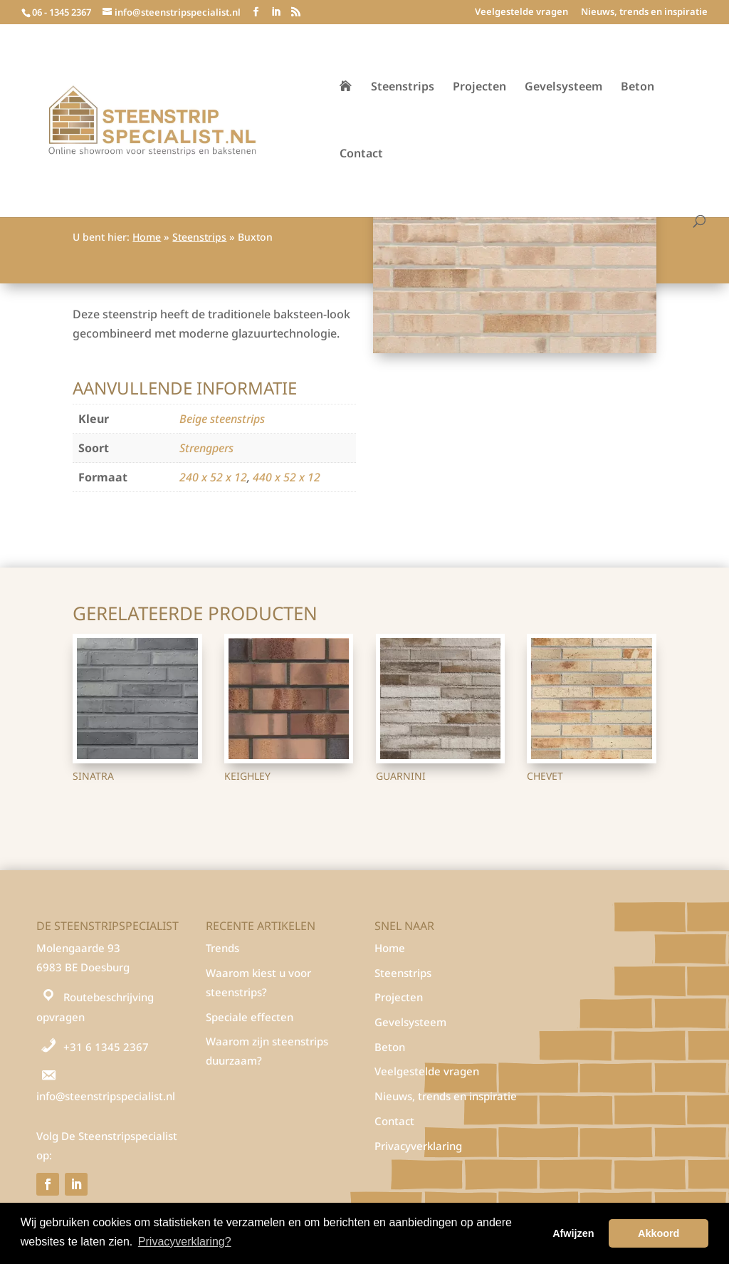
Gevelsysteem (563, 87)
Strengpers (206, 448)
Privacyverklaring (418, 1146)
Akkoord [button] (658, 1233)
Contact (361, 154)
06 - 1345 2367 (61, 12)
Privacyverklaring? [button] (184, 1242)
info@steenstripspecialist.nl (105, 1096)
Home (146, 237)
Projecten (479, 87)
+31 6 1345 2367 (106, 1047)
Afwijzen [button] (573, 1233)
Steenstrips (402, 87)
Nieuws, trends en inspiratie (644, 12)
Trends (222, 948)
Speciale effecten (249, 1017)
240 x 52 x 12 (213, 477)
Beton (637, 87)
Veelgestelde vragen (521, 12)
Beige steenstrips (222, 419)
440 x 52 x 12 (286, 477)
